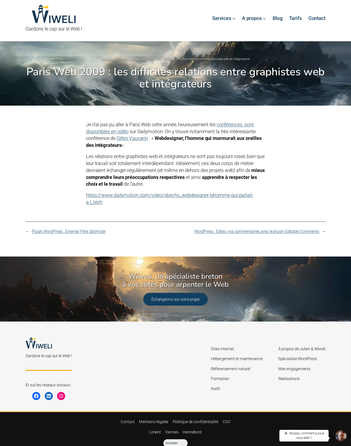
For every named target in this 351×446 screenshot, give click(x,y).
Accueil (106, 59)
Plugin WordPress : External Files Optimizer (69, 231)
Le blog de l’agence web (130, 59)
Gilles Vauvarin (132, 138)
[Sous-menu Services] (233, 18)
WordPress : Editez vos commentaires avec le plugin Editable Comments (256, 231)
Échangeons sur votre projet (175, 299)
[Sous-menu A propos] (264, 18)
